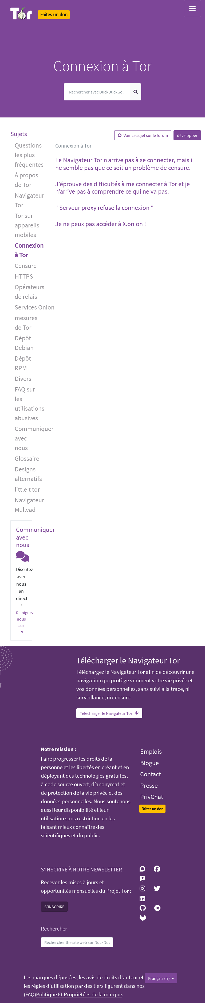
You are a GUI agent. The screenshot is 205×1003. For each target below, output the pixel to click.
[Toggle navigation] (192, 8)
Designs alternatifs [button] (28, 474)
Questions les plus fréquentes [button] (29, 155)
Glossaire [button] (27, 458)
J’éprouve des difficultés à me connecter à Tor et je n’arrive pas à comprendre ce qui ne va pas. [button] (122, 188)
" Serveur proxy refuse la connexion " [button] (104, 207)
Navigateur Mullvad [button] (29, 505)
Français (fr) (159, 978)
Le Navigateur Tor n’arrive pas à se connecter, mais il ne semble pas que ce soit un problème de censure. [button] (124, 164)
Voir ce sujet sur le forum (143, 135)
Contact (150, 774)
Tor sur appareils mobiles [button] (27, 225)
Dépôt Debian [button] (24, 343)
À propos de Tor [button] (26, 180)
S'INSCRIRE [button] (54, 906)
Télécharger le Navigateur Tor (109, 713)
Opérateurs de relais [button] (29, 292)
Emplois (151, 751)
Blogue (149, 763)
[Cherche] (97, 91)
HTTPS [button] (24, 276)
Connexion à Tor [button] (29, 250)
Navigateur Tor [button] (29, 200)
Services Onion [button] (31, 307)
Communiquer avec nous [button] (31, 438)
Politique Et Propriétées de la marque (79, 994)
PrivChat (151, 797)
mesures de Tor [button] (26, 323)
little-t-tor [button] (27, 489)
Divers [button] (23, 378)
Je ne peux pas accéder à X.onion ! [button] (100, 224)
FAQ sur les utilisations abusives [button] (29, 403)
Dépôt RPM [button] (23, 363)
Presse (149, 785)
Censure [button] (26, 266)
